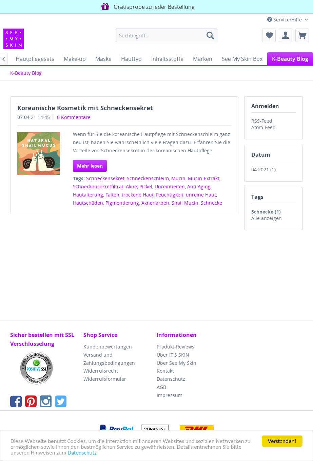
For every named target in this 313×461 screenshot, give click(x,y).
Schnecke (211, 203)
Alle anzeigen (266, 218)
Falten (112, 194)
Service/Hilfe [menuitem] (285, 19)
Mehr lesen (90, 166)
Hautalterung (88, 194)
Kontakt (165, 371)
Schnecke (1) (266, 211)
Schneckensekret (105, 178)
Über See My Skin (176, 363)
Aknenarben (155, 203)
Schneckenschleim (148, 178)
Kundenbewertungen (107, 346)
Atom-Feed (263, 127)
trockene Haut (138, 194)
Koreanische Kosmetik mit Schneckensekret (85, 108)
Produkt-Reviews (175, 346)
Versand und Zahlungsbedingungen (109, 359)
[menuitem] (166, 35)
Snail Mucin (185, 203)
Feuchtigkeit (169, 194)
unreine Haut (201, 194)
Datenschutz (81, 453)
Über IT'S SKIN (173, 355)
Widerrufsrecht (100, 371)
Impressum (169, 395)
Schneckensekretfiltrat (98, 186)
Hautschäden (88, 203)
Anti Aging (199, 186)
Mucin (178, 178)
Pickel (145, 186)
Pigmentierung (122, 203)
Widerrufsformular (104, 379)
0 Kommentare (74, 117)
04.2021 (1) (263, 169)
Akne (131, 186)
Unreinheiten (170, 186)
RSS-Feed (261, 121)
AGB (161, 387)
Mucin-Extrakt (203, 178)
